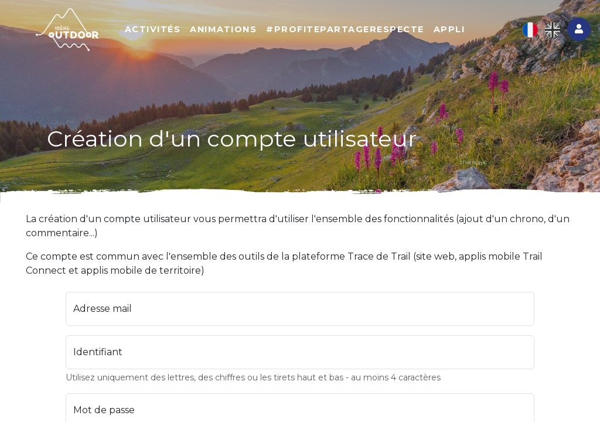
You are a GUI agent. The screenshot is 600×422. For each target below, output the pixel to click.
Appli (449, 29)
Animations (223, 29)
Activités (153, 29)
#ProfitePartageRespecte (345, 29)
